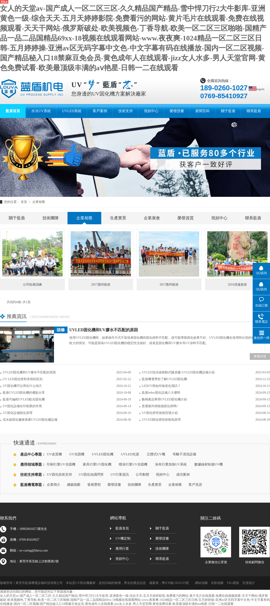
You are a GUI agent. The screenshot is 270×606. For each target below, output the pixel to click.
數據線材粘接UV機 (208, 464)
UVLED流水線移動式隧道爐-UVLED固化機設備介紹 (178, 372)
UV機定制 (122, 538)
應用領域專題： (32, 464)
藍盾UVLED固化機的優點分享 (24, 392)
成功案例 (183, 474)
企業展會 (152, 218)
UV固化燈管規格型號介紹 (160, 413)
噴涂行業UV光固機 (133, 464)
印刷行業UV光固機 (61, 464)
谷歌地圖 (217, 583)
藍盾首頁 (122, 528)
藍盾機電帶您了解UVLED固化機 (164, 379)
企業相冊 (38, 202)
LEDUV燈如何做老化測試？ (161, 386)
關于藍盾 (17, 218)
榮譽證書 (114, 484)
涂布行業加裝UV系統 (171, 464)
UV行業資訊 (119, 474)
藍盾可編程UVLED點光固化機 (24, 399)
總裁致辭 (74, 484)
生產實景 (118, 218)
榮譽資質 (186, 218)
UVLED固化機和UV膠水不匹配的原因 (103, 330)
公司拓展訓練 (32, 284)
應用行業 (122, 548)
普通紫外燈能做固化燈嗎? (160, 406)
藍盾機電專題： (32, 485)
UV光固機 (76, 454)
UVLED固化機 (102, 454)
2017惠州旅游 (100, 284)
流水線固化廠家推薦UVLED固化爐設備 (30, 419)
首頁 (24, 202)
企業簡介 (53, 484)
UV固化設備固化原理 (17, 413)
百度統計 (248, 583)
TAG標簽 (233, 583)
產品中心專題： (32, 454)
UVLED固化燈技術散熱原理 (161, 419)
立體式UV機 (156, 454)
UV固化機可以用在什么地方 (22, 386)
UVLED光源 (130, 454)
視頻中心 (219, 218)
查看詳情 (260, 356)
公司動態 (142, 474)
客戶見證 (195, 484)
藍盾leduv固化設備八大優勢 (161, 392)
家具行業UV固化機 (97, 464)
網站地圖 (201, 583)
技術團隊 (51, 218)
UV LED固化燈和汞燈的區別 (23, 379)
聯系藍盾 (253, 218)
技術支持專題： (32, 475)
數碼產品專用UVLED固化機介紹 (164, 399)
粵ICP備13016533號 (175, 583)
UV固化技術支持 (59, 474)
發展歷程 (94, 484)
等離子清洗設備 (184, 454)
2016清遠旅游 (237, 284)
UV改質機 (54, 454)
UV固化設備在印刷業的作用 (22, 406)
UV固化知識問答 (91, 474)
